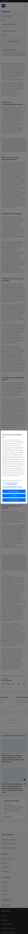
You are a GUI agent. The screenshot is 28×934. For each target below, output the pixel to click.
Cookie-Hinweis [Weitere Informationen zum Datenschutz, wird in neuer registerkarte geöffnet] (6, 487)
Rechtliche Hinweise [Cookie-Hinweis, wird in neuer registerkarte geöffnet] (16, 487)
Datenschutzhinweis (11, 484)
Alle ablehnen (14, 495)
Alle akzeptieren (14, 500)
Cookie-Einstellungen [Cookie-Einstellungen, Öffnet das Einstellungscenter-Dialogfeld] (14, 491)
